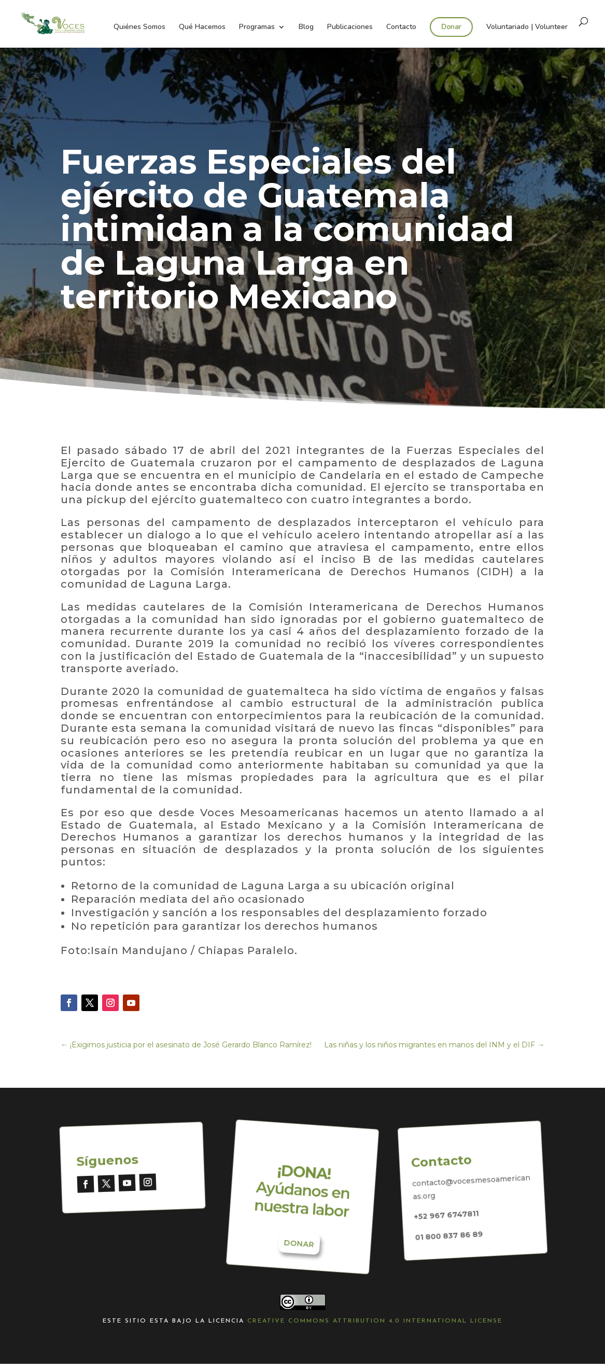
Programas (257, 27)
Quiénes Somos (139, 27)
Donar (451, 26)
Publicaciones (350, 27)
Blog (306, 27)
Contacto (401, 27)
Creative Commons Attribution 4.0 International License (374, 1321)
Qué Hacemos (202, 27)
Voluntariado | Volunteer (527, 27)
